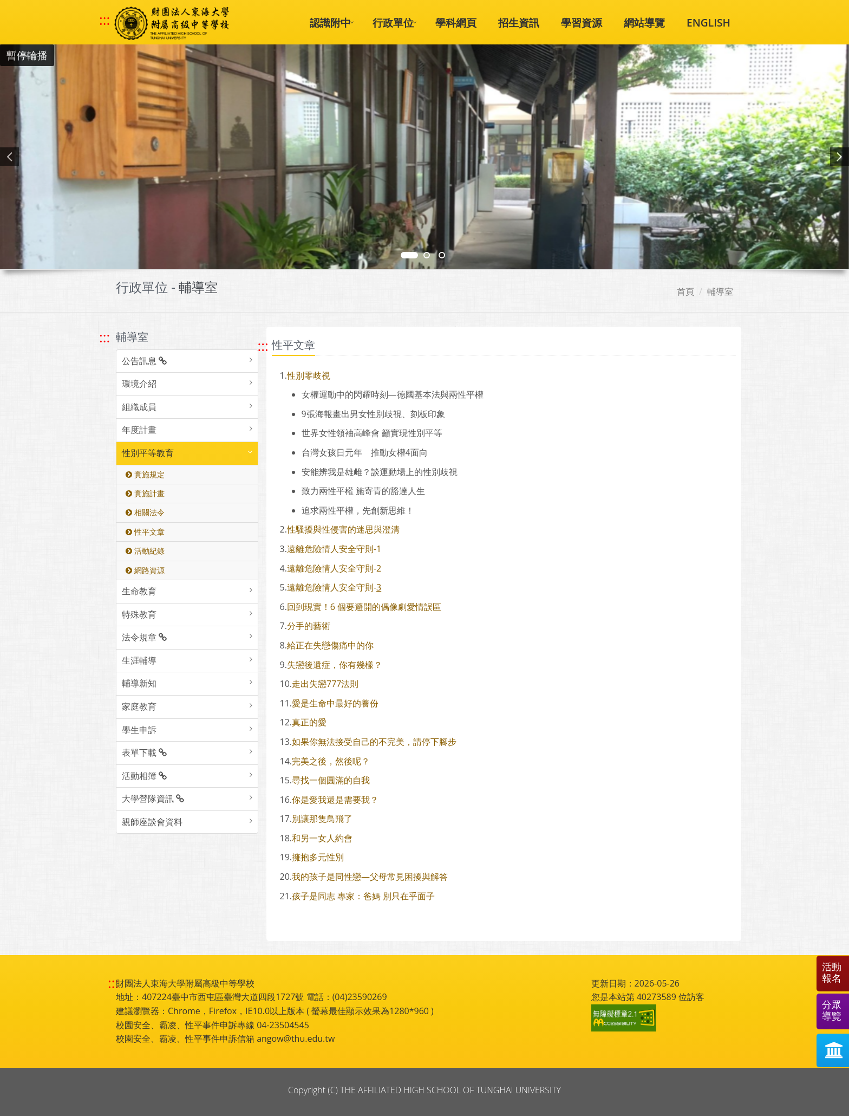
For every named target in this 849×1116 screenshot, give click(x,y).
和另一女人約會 (322, 838)
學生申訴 (139, 730)
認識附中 (330, 22)
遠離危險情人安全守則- (331, 587)
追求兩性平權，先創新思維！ (358, 510)
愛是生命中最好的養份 (335, 703)
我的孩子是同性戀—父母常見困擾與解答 (370, 877)
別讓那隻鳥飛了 (322, 819)
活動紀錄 (145, 551)
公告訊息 (144, 361)
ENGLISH (708, 22)
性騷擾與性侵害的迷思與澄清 (343, 529)
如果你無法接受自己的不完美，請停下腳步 (374, 742)
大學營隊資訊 (153, 798)
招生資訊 (518, 22)
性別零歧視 (308, 375)
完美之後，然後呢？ (331, 761)
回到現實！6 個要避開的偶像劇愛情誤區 (364, 607)
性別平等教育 (148, 453)
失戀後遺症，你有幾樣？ (334, 665)
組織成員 (139, 407)
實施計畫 (145, 493)
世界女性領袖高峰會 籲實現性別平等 (372, 433)
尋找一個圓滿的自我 (331, 780)
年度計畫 (139, 430)
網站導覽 (644, 22)
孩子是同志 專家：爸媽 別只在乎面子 (363, 896)
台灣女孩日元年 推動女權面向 (365, 452)
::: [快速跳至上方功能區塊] (104, 20)
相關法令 (145, 512)
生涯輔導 (139, 660)
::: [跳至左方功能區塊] (104, 337)
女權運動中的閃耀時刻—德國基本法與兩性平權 (393, 394)
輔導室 (720, 291)
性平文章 (145, 532)
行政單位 (393, 22)
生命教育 (139, 591)
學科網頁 (455, 22)
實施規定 (145, 474)
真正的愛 (309, 722)
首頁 (685, 291)
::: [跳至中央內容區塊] (263, 345)
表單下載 (144, 752)
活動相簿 (144, 776)
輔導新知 (139, 683)
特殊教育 (139, 614)
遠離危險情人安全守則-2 (334, 568)
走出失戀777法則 (325, 684)
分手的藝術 (308, 626)
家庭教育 (139, 706)
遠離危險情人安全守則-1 (334, 549)
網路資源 (145, 570)
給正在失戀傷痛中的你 (330, 645)
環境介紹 (139, 384)
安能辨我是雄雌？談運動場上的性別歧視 (380, 472)
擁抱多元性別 (318, 857)
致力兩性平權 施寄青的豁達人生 (363, 491)
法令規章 (144, 637)
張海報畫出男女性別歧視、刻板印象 (373, 414)
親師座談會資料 (152, 822)
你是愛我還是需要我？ (335, 800)
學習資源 (581, 22)
